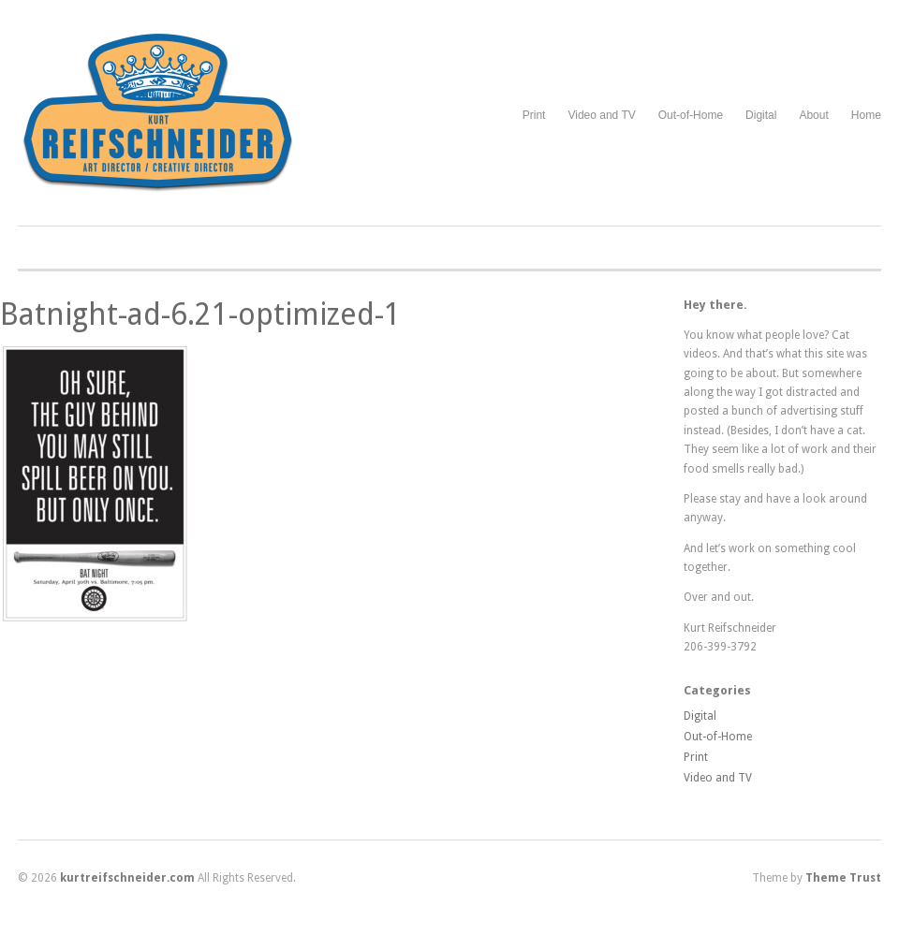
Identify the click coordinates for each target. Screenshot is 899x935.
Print (534, 115)
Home (866, 115)
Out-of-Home (690, 115)
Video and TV (601, 115)
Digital (760, 115)
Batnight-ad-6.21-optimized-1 (200, 314)
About (813, 115)
